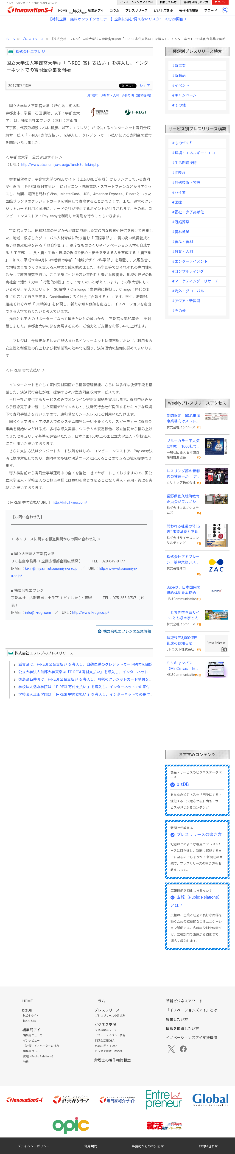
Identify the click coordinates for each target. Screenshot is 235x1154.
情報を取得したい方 (195, 2)
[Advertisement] (79, 742)
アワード (210, 10)
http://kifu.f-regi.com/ (70, 502)
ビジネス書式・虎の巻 (109, 1051)
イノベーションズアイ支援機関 (191, 1038)
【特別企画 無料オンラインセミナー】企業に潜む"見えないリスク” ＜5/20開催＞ (117, 19)
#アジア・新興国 (186, 301)
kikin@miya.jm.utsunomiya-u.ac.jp (51, 568)
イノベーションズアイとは (136, 2)
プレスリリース (136, 10)
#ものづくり (182, 143)
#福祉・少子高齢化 (188, 212)
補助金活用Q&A (104, 1040)
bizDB (77, 10)
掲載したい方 (168, 2)
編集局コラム (31, 1051)
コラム (114, 10)
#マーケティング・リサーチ (195, 281)
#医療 (177, 202)
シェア (144, 86)
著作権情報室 (188, 10)
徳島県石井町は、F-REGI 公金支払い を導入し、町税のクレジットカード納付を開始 (87, 679)
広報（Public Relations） (39, 1056)
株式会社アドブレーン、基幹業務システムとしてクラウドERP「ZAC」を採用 (183, 560)
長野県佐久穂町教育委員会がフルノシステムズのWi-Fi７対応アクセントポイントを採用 (184, 499)
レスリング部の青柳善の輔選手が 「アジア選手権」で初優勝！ (183, 474)
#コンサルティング (188, 271)
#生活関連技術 (184, 163)
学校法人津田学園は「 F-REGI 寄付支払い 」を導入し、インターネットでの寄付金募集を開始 (95, 694)
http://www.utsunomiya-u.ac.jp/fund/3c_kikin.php (60, 164)
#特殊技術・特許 (186, 182)
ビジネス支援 (163, 10)
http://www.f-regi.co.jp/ (90, 612)
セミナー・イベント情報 (110, 1035)
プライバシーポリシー (33, 1146)
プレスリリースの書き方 (199, 834)
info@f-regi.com (38, 612)
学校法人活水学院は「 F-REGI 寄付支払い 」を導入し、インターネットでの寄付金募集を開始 (95, 687)
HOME (62, 10)
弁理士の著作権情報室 (112, 1060)
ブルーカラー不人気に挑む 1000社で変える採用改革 (184, 444)
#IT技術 (92, 95)
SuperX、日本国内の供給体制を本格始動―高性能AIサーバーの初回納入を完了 (183, 590)
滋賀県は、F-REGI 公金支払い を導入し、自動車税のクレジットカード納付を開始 (85, 664)
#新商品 (179, 75)
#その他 (179, 105)
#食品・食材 (182, 242)
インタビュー (31, 1040)
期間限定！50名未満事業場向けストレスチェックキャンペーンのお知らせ (183, 419)
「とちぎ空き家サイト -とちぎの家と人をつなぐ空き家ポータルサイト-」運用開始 (183, 615)
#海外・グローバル (188, 291)
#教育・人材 (110, 95)
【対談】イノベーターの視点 (41, 1046)
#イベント (180, 85)
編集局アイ (96, 10)
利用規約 (90, 1146)
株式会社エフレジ (30, 52)
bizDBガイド (31, 1015)
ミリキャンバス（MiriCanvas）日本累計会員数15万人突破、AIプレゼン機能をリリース (183, 666)
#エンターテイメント (190, 261)
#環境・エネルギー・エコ (193, 153)
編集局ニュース (32, 1035)
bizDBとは (29, 1021)
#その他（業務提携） (137, 95)
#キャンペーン (184, 95)
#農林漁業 (180, 232)
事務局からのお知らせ (148, 1146)
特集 (26, 1061)
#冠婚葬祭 (180, 222)
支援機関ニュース (106, 1030)
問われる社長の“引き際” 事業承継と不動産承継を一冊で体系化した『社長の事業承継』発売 (184, 529)
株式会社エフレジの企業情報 (127, 631)
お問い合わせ (208, 1146)
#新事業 (179, 66)
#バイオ (179, 192)
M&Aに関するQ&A (106, 1046)
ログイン (220, 2)
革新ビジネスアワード (184, 1001)
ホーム (10, 39)
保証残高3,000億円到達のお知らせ (182, 640)
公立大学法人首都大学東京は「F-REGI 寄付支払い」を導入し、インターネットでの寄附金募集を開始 (101, 672)
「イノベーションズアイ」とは (191, 1010)
